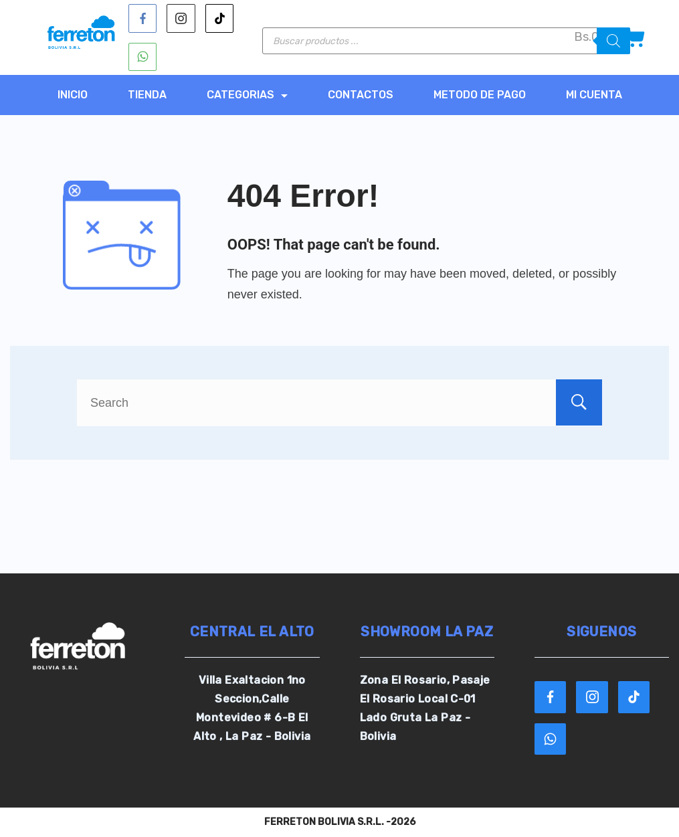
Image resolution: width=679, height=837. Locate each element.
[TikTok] (219, 18)
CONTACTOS (360, 94)
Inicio (73, 94)
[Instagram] (181, 18)
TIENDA (147, 94)
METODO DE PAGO (479, 94)
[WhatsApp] (142, 57)
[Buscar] (613, 40)
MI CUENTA (594, 94)
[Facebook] (142, 18)
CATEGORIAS (247, 94)
